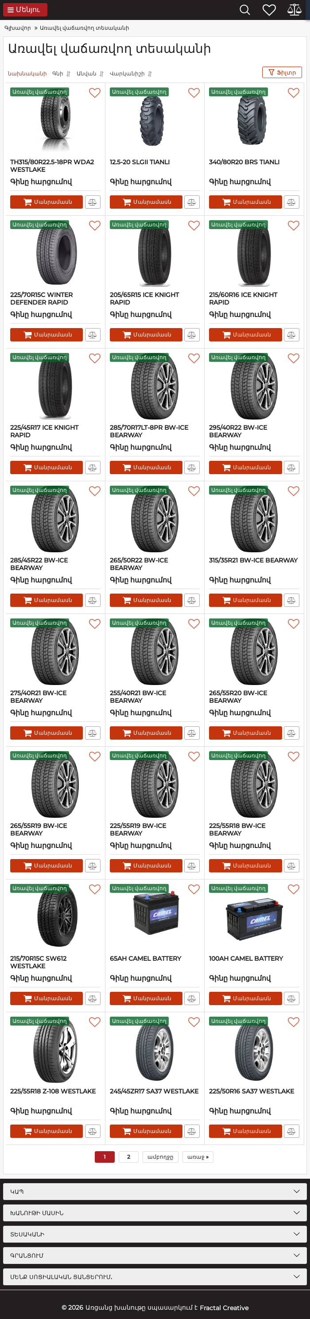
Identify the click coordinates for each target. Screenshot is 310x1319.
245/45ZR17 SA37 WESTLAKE (154, 1091)
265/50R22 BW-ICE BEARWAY (139, 564)
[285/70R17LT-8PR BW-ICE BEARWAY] (155, 386)
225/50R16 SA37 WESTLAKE (251, 1091)
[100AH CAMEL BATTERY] (254, 917)
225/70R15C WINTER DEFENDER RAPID (41, 298)
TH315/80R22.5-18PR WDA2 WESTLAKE (52, 166)
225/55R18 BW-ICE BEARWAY (237, 829)
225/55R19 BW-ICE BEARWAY (138, 829)
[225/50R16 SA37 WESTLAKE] (254, 1050)
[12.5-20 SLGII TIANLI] (155, 120)
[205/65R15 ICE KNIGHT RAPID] (155, 253)
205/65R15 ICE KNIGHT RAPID (144, 298)
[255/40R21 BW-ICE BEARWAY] (155, 651)
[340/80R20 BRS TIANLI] (254, 120)
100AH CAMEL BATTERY (246, 959)
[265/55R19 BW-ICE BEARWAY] (55, 784)
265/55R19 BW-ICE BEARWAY (38, 829)
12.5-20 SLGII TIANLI (140, 162)
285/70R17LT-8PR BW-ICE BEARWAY (149, 431)
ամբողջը (160, 1156)
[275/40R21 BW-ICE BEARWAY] (55, 651)
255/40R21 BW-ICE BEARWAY (138, 697)
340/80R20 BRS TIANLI (244, 162)
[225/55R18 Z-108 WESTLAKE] (55, 1050)
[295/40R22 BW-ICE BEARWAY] (254, 386)
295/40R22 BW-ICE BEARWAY (238, 431)
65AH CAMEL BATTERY (145, 959)
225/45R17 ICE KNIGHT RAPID (44, 431)
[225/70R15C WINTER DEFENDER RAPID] (55, 253)
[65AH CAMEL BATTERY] (155, 917)
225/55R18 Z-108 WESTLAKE (53, 1091)
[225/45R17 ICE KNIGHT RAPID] (55, 386)
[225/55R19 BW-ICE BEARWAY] (155, 784)
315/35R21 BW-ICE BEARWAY (253, 560)
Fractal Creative (224, 1307)
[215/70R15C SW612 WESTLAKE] (55, 917)
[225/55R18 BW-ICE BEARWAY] (254, 784)
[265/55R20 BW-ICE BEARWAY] (254, 651)
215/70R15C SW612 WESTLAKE (38, 962)
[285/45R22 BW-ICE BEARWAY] (55, 519)
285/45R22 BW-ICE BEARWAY (39, 564)
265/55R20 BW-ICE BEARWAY (238, 697)
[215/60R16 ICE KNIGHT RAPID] (254, 253)
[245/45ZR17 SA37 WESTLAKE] (155, 1050)
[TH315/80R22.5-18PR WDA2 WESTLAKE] (55, 120)
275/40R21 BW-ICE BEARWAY (38, 697)
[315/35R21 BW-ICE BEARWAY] (254, 519)
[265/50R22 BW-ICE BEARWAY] (155, 519)
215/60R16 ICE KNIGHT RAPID (243, 298)
